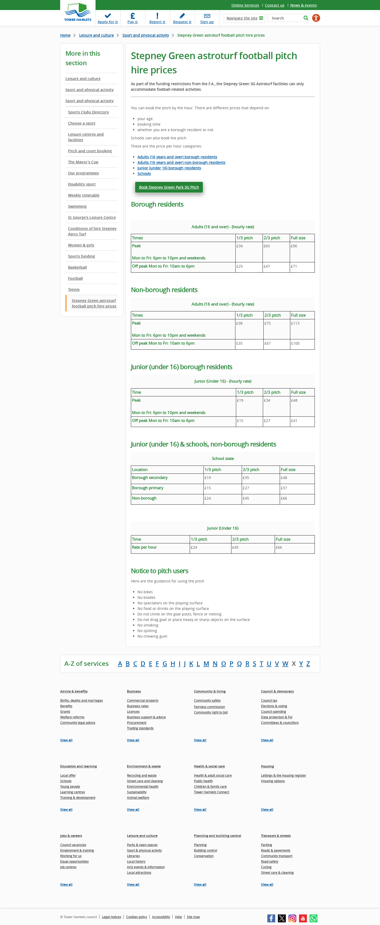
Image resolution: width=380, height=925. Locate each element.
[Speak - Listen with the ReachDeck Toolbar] (316, 18)
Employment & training (77, 850)
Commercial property (142, 700)
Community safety (207, 700)
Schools (144, 173)
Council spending (273, 711)
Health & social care (209, 766)
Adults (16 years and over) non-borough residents (181, 162)
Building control (205, 850)
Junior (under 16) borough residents (169, 167)
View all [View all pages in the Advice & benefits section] (66, 740)
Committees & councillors (280, 722)
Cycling (266, 867)
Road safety (269, 861)
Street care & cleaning (277, 872)
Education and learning (78, 766)
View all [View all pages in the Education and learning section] (66, 809)
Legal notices (111, 917)
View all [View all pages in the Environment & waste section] (133, 809)
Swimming (77, 206)
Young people (70, 786)
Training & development (77, 797)
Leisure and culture (96, 35)
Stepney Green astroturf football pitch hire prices (94, 303)
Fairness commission (209, 707)
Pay (132, 21)
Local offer (68, 775)
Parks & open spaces (142, 845)
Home (65, 35)
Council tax (269, 700)
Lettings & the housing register (283, 775)
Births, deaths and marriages (81, 700)
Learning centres (72, 792)
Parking (266, 845)
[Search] (285, 18)
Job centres (68, 867)
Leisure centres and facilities (86, 137)
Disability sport (82, 184)
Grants (65, 711)
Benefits (66, 706)
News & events (303, 5)
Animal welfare (138, 797)
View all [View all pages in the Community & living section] (200, 740)
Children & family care (210, 786)
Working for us (71, 856)
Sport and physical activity (145, 35)
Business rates (138, 706)
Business (134, 691)
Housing (267, 766)
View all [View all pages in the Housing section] (267, 809)
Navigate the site (242, 18)
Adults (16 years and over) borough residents (177, 156)
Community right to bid (210, 712)
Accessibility (161, 917)
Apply (108, 21)
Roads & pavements (275, 850)
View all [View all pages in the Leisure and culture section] (133, 884)
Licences (133, 711)
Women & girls (81, 245)
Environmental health (142, 786)
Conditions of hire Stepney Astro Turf (92, 231)
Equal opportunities (74, 861)
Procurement (136, 722)
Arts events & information (146, 867)
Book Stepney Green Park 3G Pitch (169, 187)
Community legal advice (77, 722)
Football (75, 278)
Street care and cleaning (145, 781)
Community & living (210, 691)
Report (157, 21)
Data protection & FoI (276, 717)
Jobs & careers (71, 835)
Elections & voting (274, 706)
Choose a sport (82, 123)
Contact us (274, 5)
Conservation (203, 856)
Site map (193, 917)
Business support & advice (146, 717)
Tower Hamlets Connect (211, 792)
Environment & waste (144, 766)
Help (178, 917)
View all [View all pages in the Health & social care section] (200, 809)
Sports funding (81, 256)
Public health (203, 781)
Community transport (276, 856)
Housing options (273, 781)
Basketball (77, 267)
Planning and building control (217, 835)
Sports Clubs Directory (88, 112)
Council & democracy (277, 691)
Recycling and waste (141, 775)
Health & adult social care (213, 775)
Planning (200, 845)
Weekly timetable (83, 195)
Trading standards (140, 728)
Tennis (74, 289)
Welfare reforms (72, 717)
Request (182, 21)
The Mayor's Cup (83, 161)
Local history (136, 861)
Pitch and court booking (90, 150)
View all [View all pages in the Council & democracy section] (267, 740)
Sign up (207, 21)
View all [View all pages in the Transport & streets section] (267, 884)
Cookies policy (136, 917)
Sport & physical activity (144, 850)
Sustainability (136, 792)
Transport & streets (276, 835)
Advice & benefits (74, 691)
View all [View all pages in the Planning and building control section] (200, 884)
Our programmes (83, 172)
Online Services (245, 5)
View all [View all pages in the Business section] (133, 740)
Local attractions (139, 872)
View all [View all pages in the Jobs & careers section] (66, 884)
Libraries (133, 856)
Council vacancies (73, 845)
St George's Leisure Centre (92, 217)
